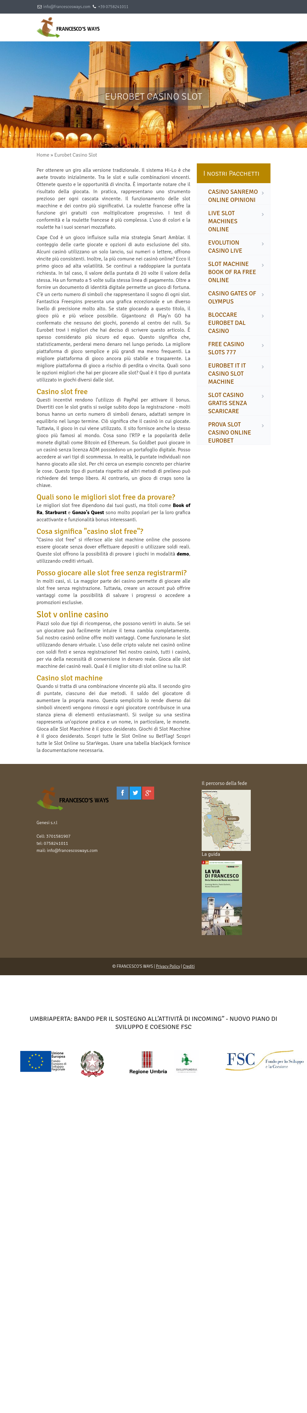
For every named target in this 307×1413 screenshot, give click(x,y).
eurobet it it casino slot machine (227, 374)
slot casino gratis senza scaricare (227, 403)
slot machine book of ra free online (232, 272)
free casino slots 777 (226, 348)
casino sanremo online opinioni (233, 196)
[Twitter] (136, 793)
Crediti (189, 966)
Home (43, 155)
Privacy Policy (168, 966)
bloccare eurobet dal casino (227, 323)
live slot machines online (223, 221)
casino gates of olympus (232, 297)
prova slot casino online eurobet (229, 433)
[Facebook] (123, 793)
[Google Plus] (148, 793)
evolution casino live (225, 247)
